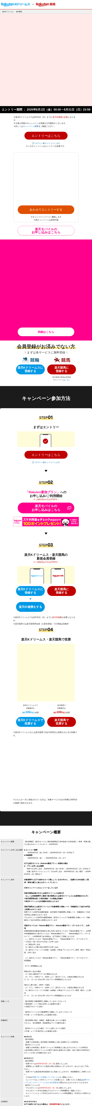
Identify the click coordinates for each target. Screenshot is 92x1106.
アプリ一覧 (37, 1099)
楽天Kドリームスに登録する (30, 268)
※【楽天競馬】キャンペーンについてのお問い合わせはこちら (48, 1058)
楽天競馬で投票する (61, 581)
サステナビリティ (75, 1099)
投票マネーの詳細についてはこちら (46, 926)
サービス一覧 (48, 1099)
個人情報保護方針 (17, 1099)
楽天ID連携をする (30, 505)
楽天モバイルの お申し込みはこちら (46, 146)
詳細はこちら (46, 230)
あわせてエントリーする (46, 125)
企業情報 (5, 1099)
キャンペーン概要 (30, 81)
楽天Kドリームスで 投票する (30, 581)
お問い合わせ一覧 (61, 1099)
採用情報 (28, 1099)
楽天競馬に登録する (61, 268)
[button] (46, 90)
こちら (67, 278)
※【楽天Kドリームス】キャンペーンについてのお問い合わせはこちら (51, 1056)
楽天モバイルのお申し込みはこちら (46, 406)
